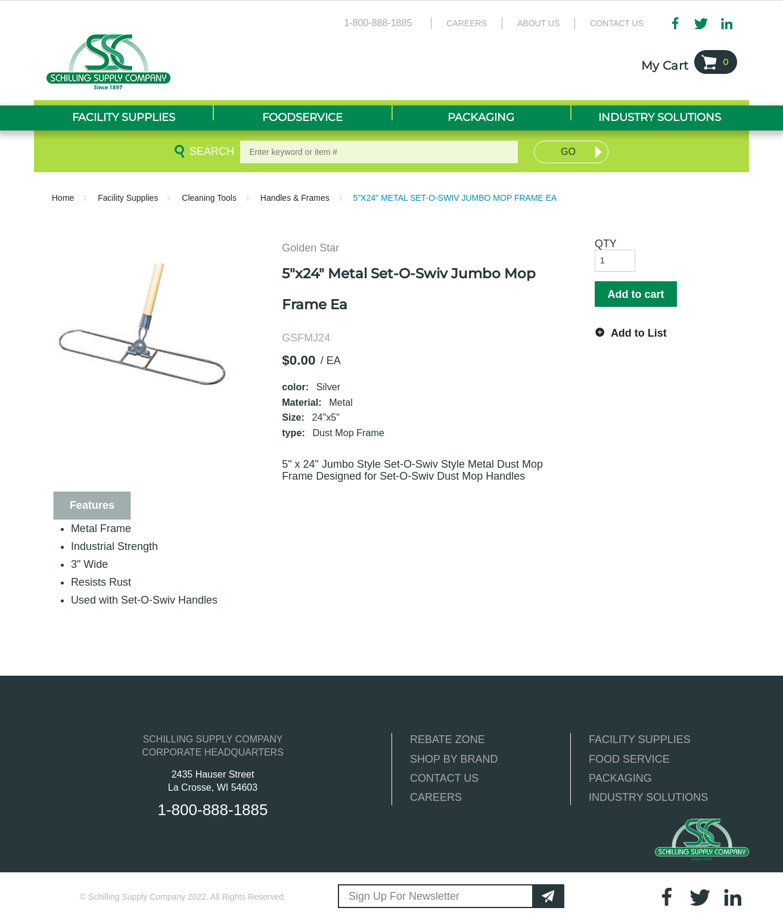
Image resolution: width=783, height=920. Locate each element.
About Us (538, 23)
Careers (466, 23)
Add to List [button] (639, 333)
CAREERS (436, 797)
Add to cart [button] (635, 294)
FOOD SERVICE (629, 759)
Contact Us (617, 23)
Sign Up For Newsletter (404, 896)
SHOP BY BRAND (454, 759)
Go (568, 152)
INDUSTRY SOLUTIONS (648, 797)
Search (209, 151)
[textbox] (379, 152)
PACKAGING (620, 778)
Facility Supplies (128, 198)
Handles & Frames (295, 198)
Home (63, 198)
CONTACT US (444, 778)
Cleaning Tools (209, 198)
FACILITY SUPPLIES (640, 739)
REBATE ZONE (447, 739)
